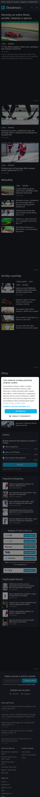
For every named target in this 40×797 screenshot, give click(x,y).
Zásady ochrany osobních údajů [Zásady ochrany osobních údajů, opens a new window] (14, 403)
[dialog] (20, 398)
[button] (20, 406)
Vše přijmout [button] (21, 411)
